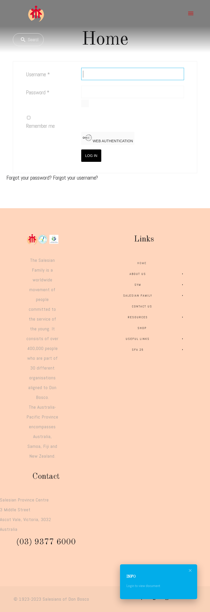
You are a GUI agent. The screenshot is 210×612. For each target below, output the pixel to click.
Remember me (40, 125)
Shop (142, 328)
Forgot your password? (29, 177)
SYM (159, 285)
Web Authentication (108, 138)
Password (37, 92)
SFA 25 (158, 350)
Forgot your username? (75, 177)
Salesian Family (154, 296)
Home (142, 263)
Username (38, 74)
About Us (157, 274)
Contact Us (142, 306)
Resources (156, 317)
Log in (91, 156)
